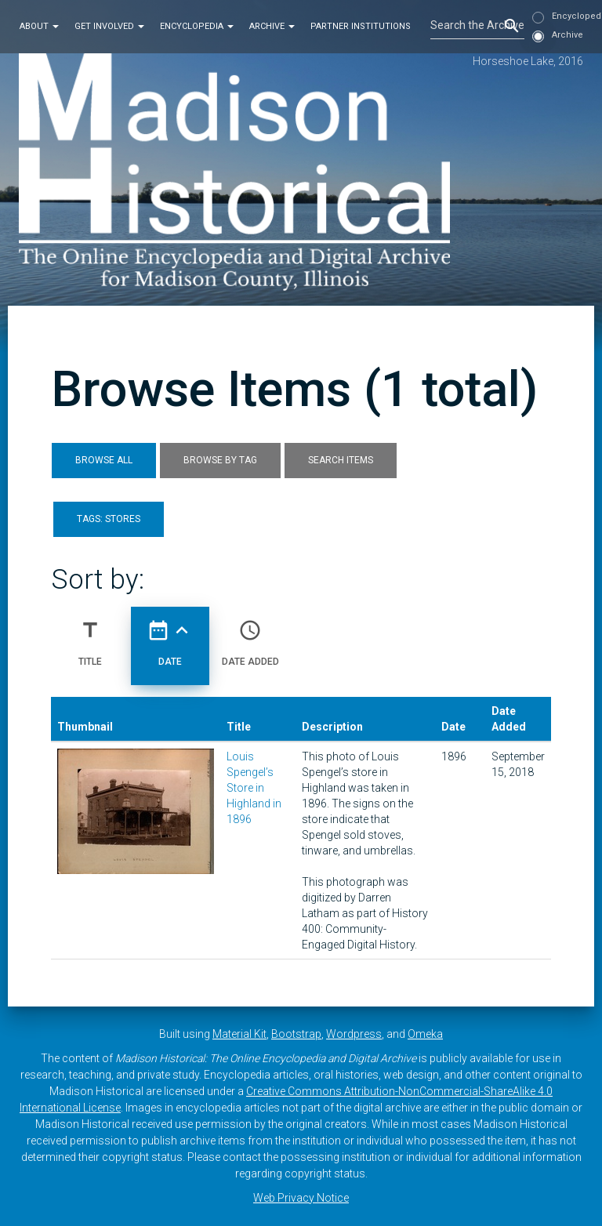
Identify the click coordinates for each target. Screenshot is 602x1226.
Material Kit (239, 1034)
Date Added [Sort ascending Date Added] (250, 636)
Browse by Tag (220, 460)
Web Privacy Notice (301, 1198)
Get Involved (109, 26)
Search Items (340, 460)
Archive (272, 26)
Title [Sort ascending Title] (90, 636)
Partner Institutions (360, 26)
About (39, 26)
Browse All (103, 460)
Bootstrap (296, 1034)
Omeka (425, 1034)
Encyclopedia (197, 26)
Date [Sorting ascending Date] (170, 636)
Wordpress (354, 1034)
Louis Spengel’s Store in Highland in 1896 (254, 787)
